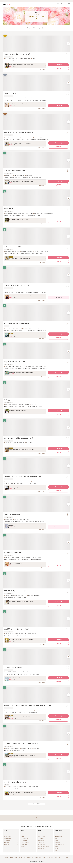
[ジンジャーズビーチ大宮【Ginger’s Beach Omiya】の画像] (36, 427)
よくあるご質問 (65, 857)
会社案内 (6, 857)
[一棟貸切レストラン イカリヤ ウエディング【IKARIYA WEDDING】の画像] (36, 466)
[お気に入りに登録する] (67, 54)
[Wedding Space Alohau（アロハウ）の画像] (36, 236)
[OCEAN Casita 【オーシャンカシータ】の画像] (36, 580)
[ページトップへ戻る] (36, 818)
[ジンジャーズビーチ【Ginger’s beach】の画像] (36, 160)
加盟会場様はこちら (37, 857)
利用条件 (15, 857)
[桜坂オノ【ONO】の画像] (36, 198)
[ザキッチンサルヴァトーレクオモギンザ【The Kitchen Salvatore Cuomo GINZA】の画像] (36, 695)
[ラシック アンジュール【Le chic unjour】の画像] (36, 771)
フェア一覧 (58, 64)
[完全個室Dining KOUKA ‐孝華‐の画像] (36, 542)
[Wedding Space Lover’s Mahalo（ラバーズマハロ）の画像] (36, 122)
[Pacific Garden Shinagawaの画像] (36, 504)
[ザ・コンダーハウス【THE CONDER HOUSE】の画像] (36, 313)
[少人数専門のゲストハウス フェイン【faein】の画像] (36, 618)
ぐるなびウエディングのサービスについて (54, 857)
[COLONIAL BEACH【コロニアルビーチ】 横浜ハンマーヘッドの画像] (36, 733)
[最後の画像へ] (68, 43)
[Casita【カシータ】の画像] (36, 389)
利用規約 (11, 857)
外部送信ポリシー (30, 857)
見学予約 (58, 68)
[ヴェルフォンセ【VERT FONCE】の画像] (36, 657)
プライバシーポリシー (21, 857)
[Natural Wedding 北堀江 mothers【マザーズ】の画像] (36, 44)
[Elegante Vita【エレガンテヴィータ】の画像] (36, 351)
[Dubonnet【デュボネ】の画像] (36, 83)
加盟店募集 (44, 857)
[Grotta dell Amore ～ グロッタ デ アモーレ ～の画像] (36, 275)
